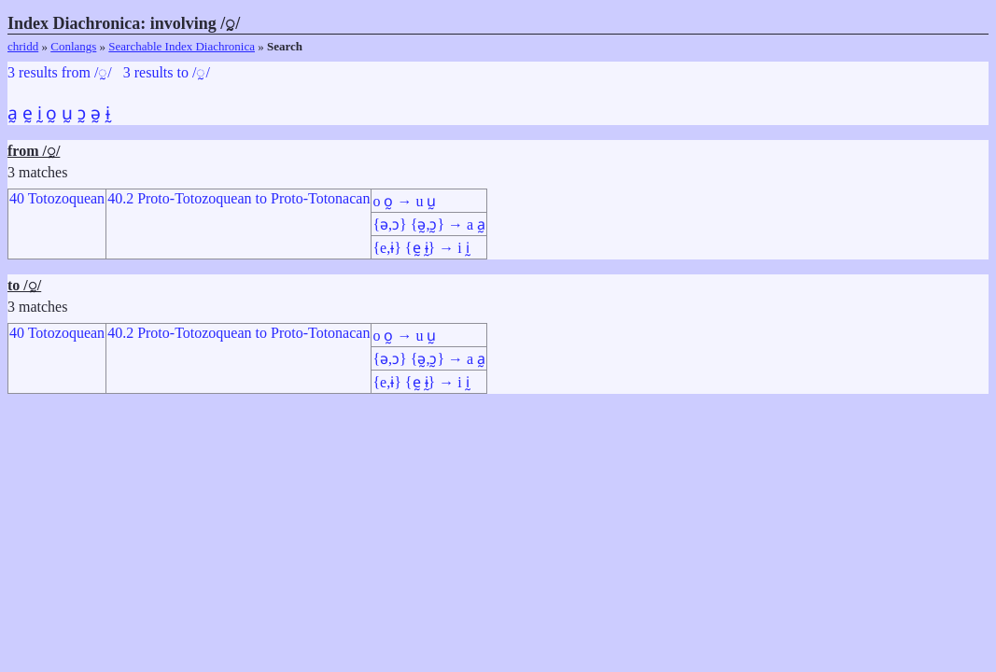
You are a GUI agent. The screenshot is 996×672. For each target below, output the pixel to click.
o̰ (51, 113)
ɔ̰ (81, 113)
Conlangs (73, 46)
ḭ (39, 113)
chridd (22, 46)
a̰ (12, 113)
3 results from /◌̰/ (59, 72)
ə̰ (96, 113)
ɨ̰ (107, 113)
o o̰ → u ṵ (404, 201)
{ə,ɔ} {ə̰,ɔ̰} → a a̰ (428, 224)
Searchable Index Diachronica (181, 46)
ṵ (67, 113)
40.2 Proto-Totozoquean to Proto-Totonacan (238, 198)
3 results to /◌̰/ (166, 72)
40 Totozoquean (57, 198)
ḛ (27, 113)
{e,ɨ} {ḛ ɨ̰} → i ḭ (420, 248)
